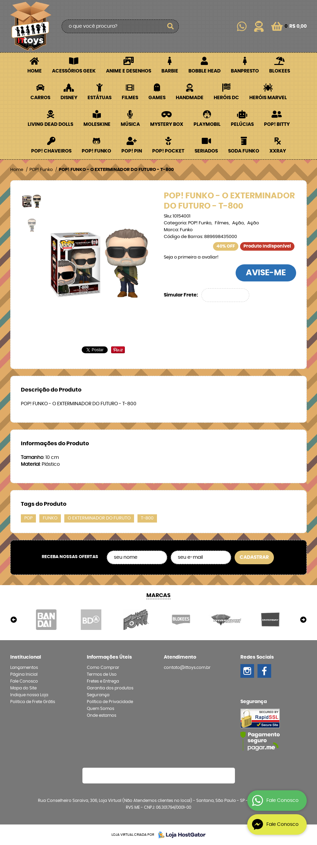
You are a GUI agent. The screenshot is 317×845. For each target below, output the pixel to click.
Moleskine (96, 124)
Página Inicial (24, 674)
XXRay (277, 151)
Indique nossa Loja (29, 695)
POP (28, 518)
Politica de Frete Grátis (32, 702)
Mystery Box (166, 124)
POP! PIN (131, 151)
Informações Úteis (109, 657)
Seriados (206, 151)
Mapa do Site (23, 688)
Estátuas (99, 97)
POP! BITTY (277, 124)
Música (130, 124)
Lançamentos (24, 667)
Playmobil (207, 124)
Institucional (25, 657)
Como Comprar (103, 667)
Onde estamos (101, 715)
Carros (40, 97)
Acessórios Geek (74, 71)
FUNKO (50, 518)
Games (157, 97)
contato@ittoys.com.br (187, 667)
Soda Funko (243, 151)
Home (34, 71)
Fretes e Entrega (103, 681)
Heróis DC (226, 97)
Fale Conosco (24, 681)
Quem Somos (100, 709)
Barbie (169, 71)
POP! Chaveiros (51, 151)
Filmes (130, 97)
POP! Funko (96, 151)
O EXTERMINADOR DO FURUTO (99, 518)
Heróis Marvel (268, 97)
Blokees (279, 71)
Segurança (98, 695)
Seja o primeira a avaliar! (191, 257)
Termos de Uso (102, 674)
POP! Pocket (168, 151)
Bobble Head (204, 71)
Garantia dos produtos (110, 688)
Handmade (189, 97)
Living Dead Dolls (50, 124)
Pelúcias (242, 124)
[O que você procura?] (170, 26)
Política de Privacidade (110, 702)
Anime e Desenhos (128, 71)
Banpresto (245, 71)
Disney (69, 97)
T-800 (147, 518)
